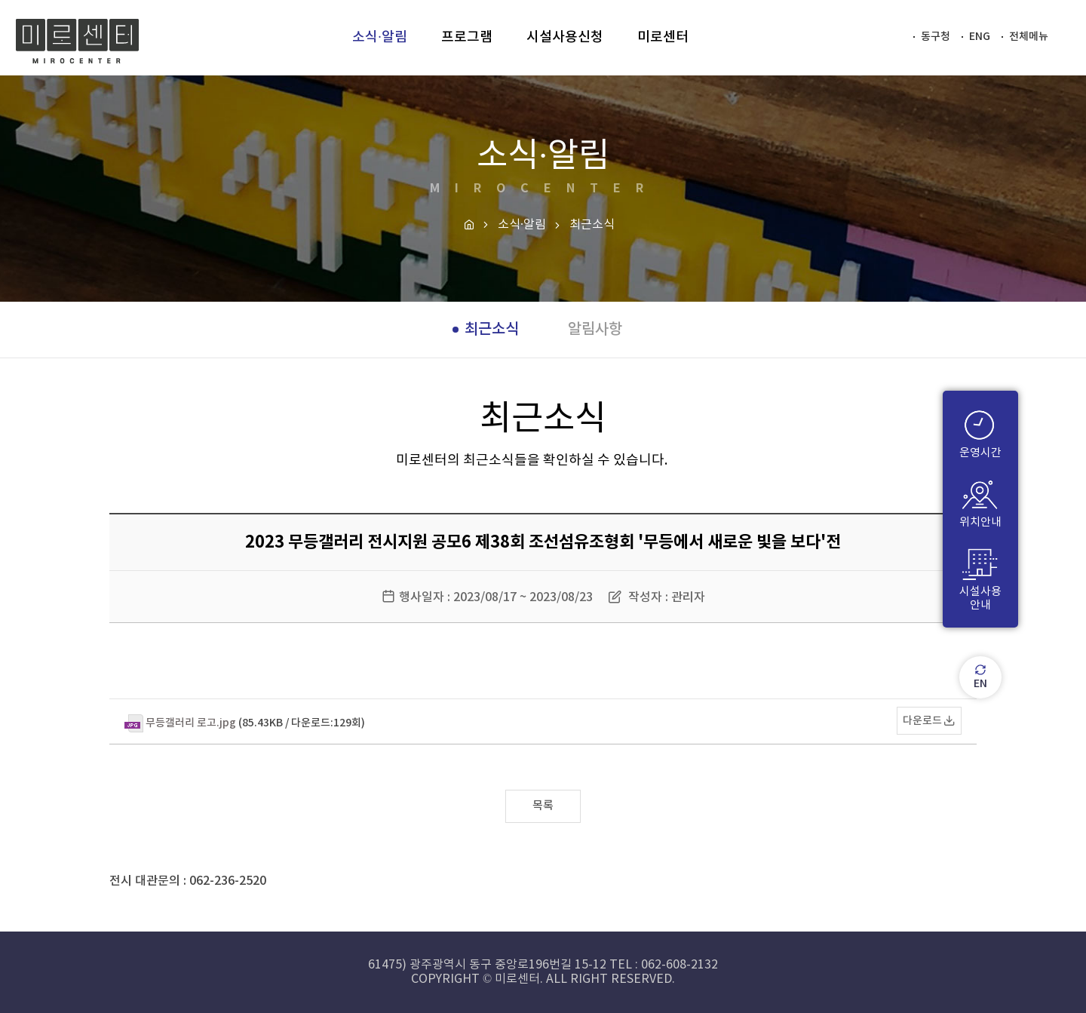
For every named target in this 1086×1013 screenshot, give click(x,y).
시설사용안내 (980, 575)
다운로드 (922, 720)
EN (981, 678)
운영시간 (980, 430)
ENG (979, 36)
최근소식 (492, 330)
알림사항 (595, 330)
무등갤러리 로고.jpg (191, 723)
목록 (543, 806)
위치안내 (980, 499)
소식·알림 (522, 225)
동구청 (935, 36)
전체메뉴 (1028, 36)
